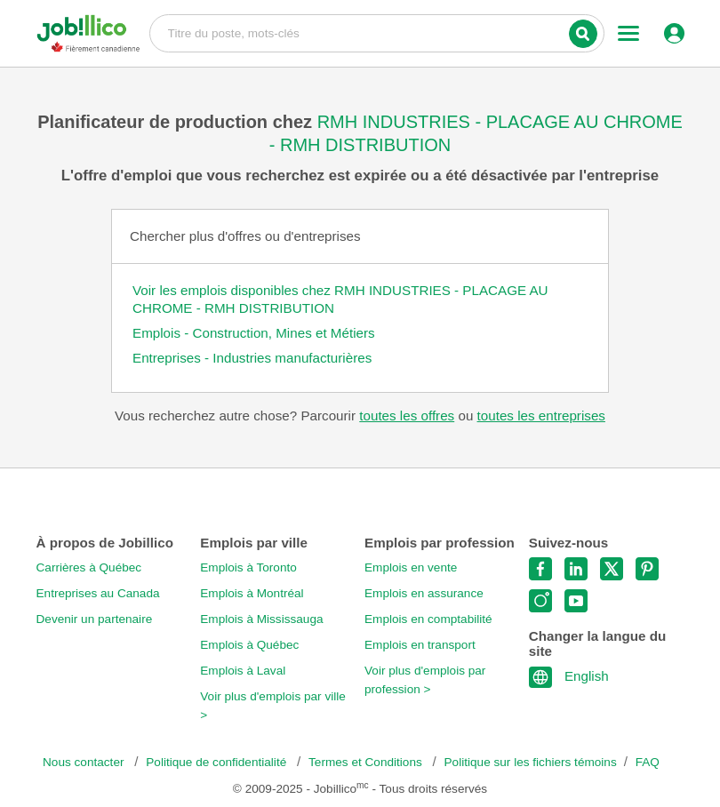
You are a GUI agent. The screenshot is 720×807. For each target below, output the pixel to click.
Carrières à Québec (89, 567)
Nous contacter (85, 762)
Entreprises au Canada (98, 593)
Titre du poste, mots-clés (376, 32)
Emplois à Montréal (251, 593)
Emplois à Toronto (248, 567)
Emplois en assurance (424, 593)
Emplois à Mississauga (261, 619)
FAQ (648, 762)
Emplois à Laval (242, 670)
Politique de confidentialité (218, 762)
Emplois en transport (420, 644)
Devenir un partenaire (94, 619)
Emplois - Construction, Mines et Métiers (253, 332)
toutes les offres (406, 415)
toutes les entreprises (541, 415)
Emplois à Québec (249, 644)
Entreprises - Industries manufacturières (252, 357)
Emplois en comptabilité (428, 619)
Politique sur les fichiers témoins (530, 762)
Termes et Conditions (366, 762)
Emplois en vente (410, 567)
